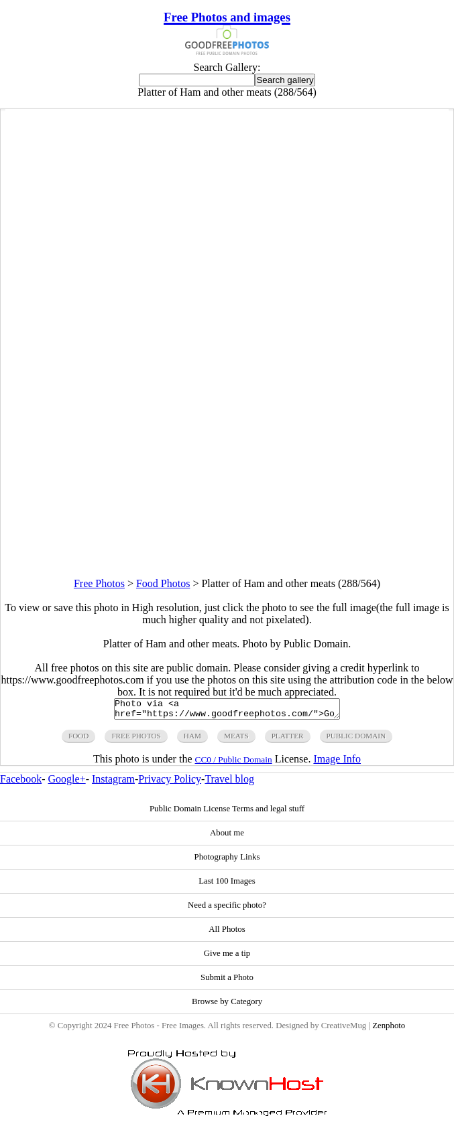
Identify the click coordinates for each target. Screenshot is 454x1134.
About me (227, 836)
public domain (356, 740)
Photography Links (227, 861)
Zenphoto (388, 1029)
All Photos (227, 933)
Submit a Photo (227, 981)
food (78, 740)
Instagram (113, 783)
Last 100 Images (227, 885)
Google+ (67, 783)
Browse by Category (227, 1005)
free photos (135, 740)
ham (192, 740)
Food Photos (163, 583)
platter (288, 740)
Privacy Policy (169, 783)
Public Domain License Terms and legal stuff (227, 812)
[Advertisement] (227, 484)
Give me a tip (227, 957)
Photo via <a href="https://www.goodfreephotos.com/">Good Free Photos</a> (227, 711)
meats (236, 740)
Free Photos (99, 583)
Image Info (337, 762)
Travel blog (229, 783)
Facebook (21, 783)
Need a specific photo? (227, 909)
